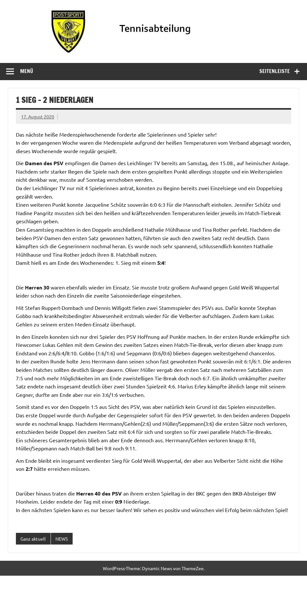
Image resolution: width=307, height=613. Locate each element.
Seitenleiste (274, 71)
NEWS (61, 539)
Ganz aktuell (33, 539)
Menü (26, 71)
